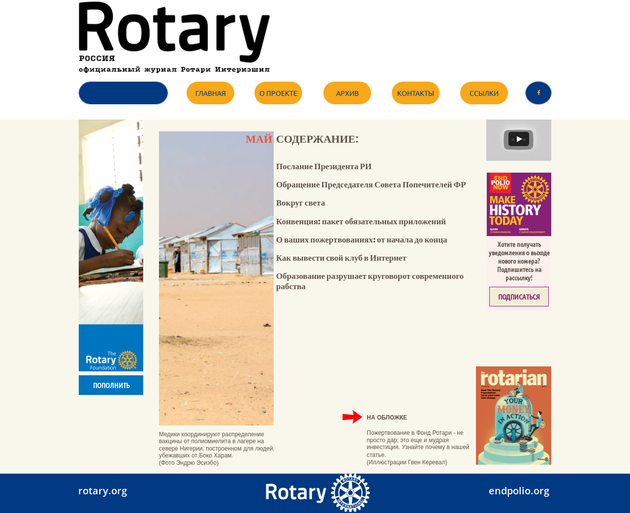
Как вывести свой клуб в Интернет (341, 257)
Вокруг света (300, 202)
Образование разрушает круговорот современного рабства (370, 280)
